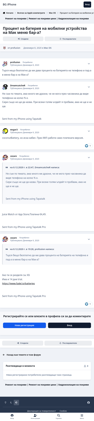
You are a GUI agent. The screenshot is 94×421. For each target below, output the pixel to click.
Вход (69, 325)
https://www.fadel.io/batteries (18, 283)
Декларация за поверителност (41, 411)
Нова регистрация (24, 325)
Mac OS (48, 47)
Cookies (63, 411)
